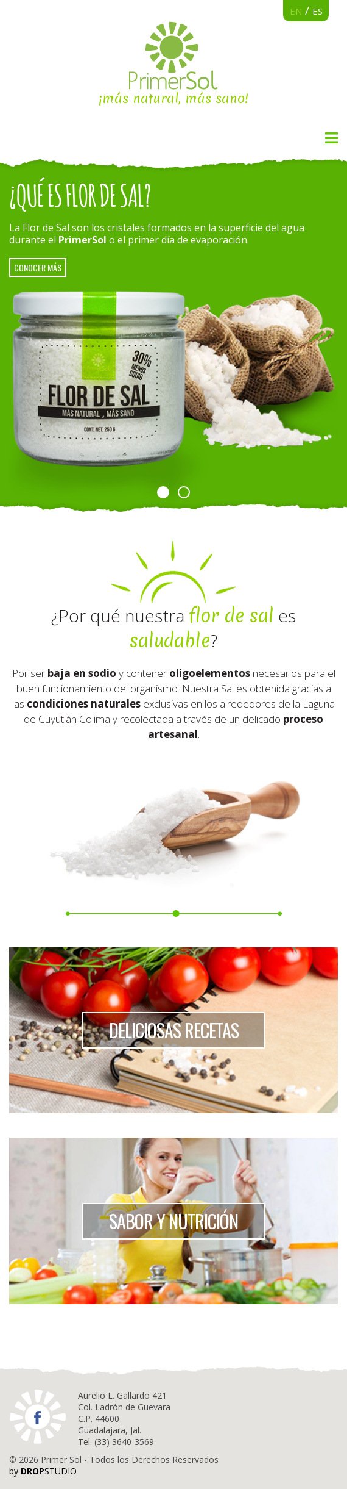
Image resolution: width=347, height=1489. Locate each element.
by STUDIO (43, 1471)
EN (296, 11)
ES (317, 11)
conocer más (37, 267)
